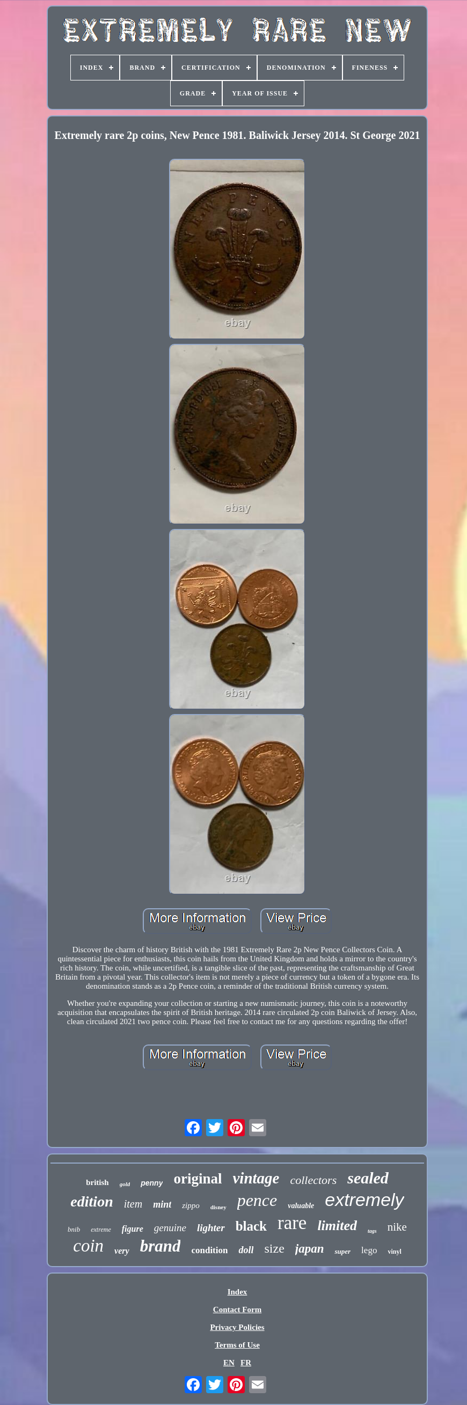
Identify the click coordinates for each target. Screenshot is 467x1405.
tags (372, 1231)
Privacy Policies (237, 1327)
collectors (313, 1180)
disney (218, 1207)
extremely (364, 1199)
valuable (301, 1206)
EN (229, 1362)
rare (292, 1222)
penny (152, 1183)
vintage (255, 1178)
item (133, 1204)
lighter (211, 1227)
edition (91, 1201)
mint (162, 1204)
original (197, 1179)
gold (125, 1184)
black (251, 1226)
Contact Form (237, 1309)
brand (160, 1246)
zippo (191, 1205)
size (274, 1248)
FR (245, 1362)
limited (337, 1225)
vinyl (394, 1251)
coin (88, 1245)
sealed (368, 1178)
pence (257, 1200)
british (97, 1182)
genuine (170, 1227)
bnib (74, 1229)
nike (397, 1226)
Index (237, 1292)
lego (369, 1250)
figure (132, 1228)
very (121, 1250)
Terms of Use (237, 1345)
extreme (101, 1229)
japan (309, 1248)
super (342, 1251)
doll (245, 1250)
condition (209, 1250)
